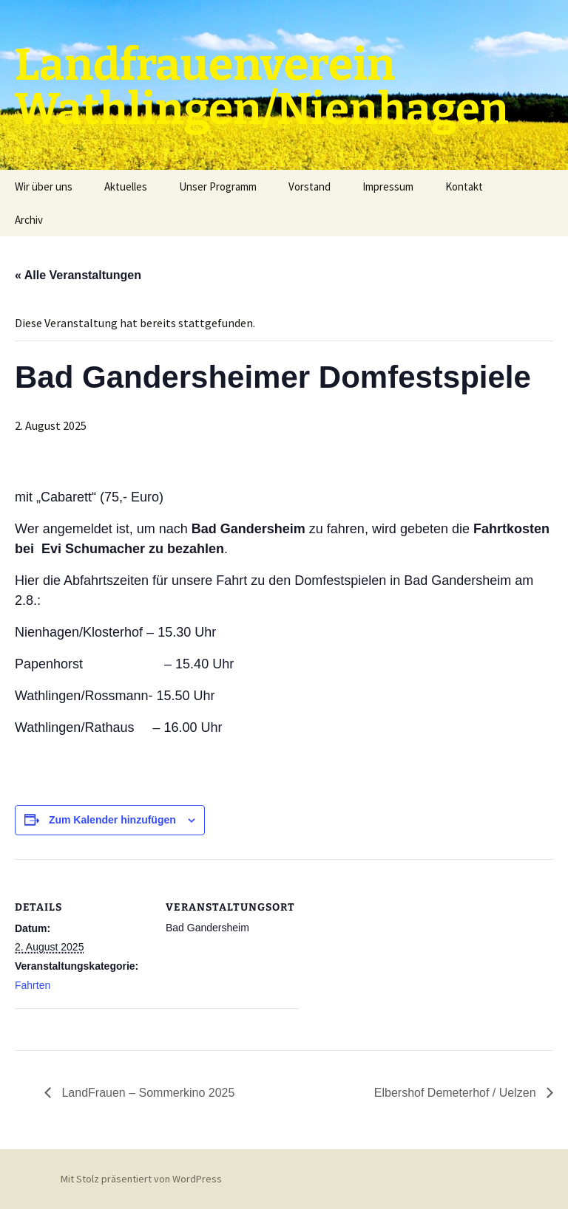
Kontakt (464, 186)
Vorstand (309, 186)
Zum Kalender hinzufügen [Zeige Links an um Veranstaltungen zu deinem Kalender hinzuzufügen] (112, 820)
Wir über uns (43, 186)
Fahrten (32, 985)
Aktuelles (125, 186)
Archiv (29, 220)
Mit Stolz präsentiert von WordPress (141, 1178)
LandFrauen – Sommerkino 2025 (146, 1092)
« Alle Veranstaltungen (78, 275)
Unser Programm (218, 186)
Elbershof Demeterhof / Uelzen (456, 1092)
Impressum (387, 186)
